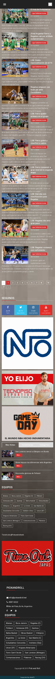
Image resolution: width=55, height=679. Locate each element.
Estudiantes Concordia (11, 511)
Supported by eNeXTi (27, 677)
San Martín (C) (39, 506)
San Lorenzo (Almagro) (11, 521)
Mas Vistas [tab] (10, 445)
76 (48, 283)
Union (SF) (40, 511)
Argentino (16, 506)
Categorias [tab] (44, 445)
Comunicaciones (29, 521)
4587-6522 (12, 602)
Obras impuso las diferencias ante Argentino (33, 462)
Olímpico (6, 506)
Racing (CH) (7, 526)
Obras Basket (43, 501)
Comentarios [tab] (27, 445)
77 (4, 287)
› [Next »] (8, 287)
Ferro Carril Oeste (27, 516)
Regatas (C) (29, 496)
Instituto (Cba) (28, 511)
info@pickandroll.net (17, 598)
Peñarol (39, 496)
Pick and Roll (34, 668)
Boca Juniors (16, 496)
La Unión (27, 506)
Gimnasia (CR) (8, 501)
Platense (42, 521)
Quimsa (19, 501)
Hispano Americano (10, 516)
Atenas (5, 496)
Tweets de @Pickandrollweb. (13, 535)
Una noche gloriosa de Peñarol (27, 473)
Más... (19, 455)
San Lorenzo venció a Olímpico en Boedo (32, 452)
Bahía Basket (30, 501)
